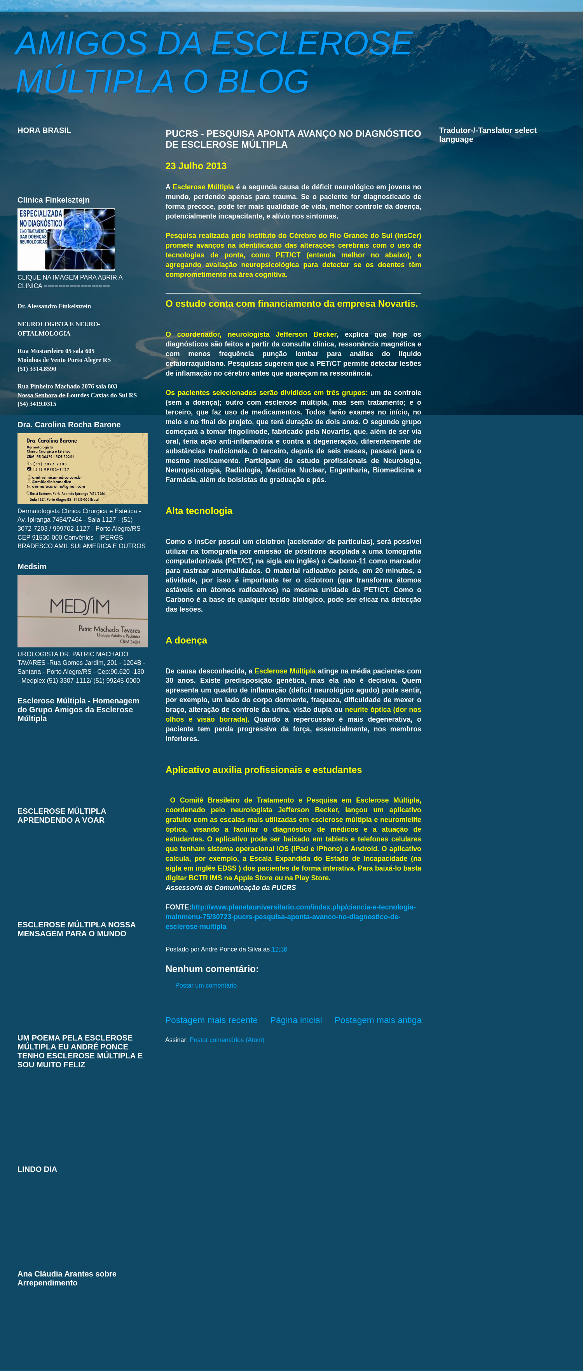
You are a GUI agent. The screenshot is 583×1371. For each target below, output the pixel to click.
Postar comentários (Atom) (227, 1039)
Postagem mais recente (211, 1020)
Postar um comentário (206, 985)
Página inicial (296, 1020)
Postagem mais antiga (378, 1020)
